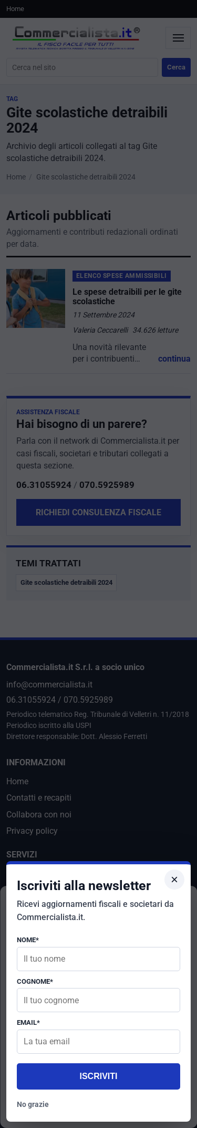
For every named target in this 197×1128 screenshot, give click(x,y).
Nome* (28, 940)
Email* (28, 1022)
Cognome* (35, 981)
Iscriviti (98, 1076)
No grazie (33, 1104)
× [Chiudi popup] (174, 879)
